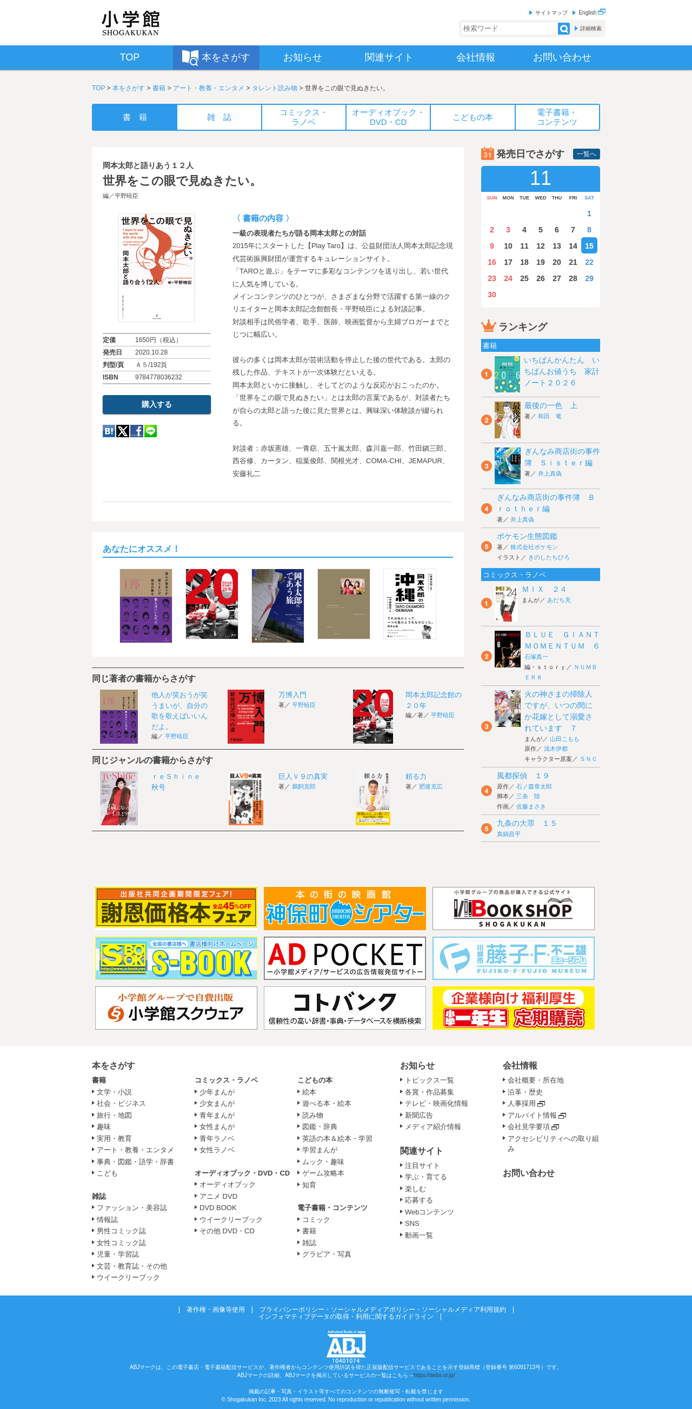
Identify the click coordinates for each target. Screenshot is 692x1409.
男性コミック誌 (121, 1231)
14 (573, 246)
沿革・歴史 (525, 1092)
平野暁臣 (126, 195)
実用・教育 (114, 1138)
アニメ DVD (218, 1196)
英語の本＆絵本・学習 (337, 1138)
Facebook (136, 431)
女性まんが (217, 1127)
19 (540, 262)
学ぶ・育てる (426, 1177)
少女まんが (217, 1103)
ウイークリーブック (128, 1277)
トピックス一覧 (429, 1080)
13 (557, 246)
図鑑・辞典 (319, 1127)
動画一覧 (419, 1235)
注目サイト (422, 1165)
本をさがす (128, 88)
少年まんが (217, 1092)
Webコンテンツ (430, 1212)
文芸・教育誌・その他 (132, 1266)
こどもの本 (314, 1080)
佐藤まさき (531, 806)
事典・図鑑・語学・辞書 (135, 1162)
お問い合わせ (529, 1173)
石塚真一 (536, 656)
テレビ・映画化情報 (436, 1103)
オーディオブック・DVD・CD (242, 1173)
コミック (316, 1220)
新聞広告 (419, 1115)
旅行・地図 (114, 1115)
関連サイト (421, 1151)
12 (540, 246)
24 (508, 278)
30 (492, 294)
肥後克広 (431, 786)
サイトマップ (551, 13)
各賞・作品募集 (429, 1092)
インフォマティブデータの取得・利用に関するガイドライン (346, 1316)
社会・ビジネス (121, 1103)
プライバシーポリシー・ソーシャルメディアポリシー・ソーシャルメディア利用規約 (383, 1309)
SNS (412, 1223)
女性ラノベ (217, 1150)
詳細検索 (591, 28)
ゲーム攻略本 (323, 1173)
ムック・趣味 (323, 1162)
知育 (309, 1185)
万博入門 (292, 695)
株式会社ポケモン (534, 547)
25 (524, 278)
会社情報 (520, 1065)
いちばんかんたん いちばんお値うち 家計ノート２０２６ (562, 371)
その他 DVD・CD (227, 1231)
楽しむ (415, 1189)
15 (589, 246)
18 (524, 262)
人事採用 (522, 1103)
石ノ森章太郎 (534, 786)
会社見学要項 (529, 1127)
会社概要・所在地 (536, 1080)
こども (107, 1173)
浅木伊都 (556, 748)
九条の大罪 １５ (527, 823)
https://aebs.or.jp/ (434, 1375)
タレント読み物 (274, 88)
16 (492, 262)
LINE (150, 431)
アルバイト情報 (532, 1115)
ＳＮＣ (588, 759)
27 (557, 278)
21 (573, 262)
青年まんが (217, 1115)
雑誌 (99, 1196)
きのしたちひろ (549, 557)
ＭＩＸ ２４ (544, 589)
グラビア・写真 (326, 1254)
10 (508, 246)
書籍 (158, 88)
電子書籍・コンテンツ (332, 1208)
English (592, 13)
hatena (109, 431)
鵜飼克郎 (304, 786)
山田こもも (565, 739)
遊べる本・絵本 (326, 1103)
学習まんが (323, 1150)
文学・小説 (114, 1092)
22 (589, 262)
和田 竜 (550, 416)
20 (557, 262)
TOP (98, 88)
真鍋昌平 (509, 834)
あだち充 (559, 600)
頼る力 (416, 776)
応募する (419, 1200)
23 (492, 278)
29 (589, 278)
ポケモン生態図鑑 (527, 536)
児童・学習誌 (118, 1254)
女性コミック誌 (121, 1243)
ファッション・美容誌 (132, 1208)
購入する (157, 404)
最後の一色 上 (550, 405)
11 (524, 246)
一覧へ (586, 154)
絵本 (309, 1092)
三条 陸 (528, 796)
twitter (122, 431)
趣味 (104, 1127)
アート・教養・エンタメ (208, 88)
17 (508, 262)
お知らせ (417, 1065)
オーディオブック (227, 1184)
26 (540, 278)
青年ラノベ (217, 1138)
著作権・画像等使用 (216, 1309)
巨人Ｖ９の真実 (303, 776)
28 (573, 278)
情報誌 (107, 1220)
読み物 (312, 1115)
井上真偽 (550, 473)
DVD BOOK (218, 1208)
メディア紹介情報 (433, 1127)
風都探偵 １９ (523, 775)
